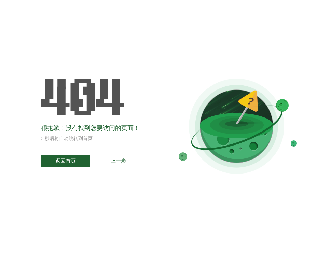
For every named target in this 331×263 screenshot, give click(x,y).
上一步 (118, 161)
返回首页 (65, 161)
